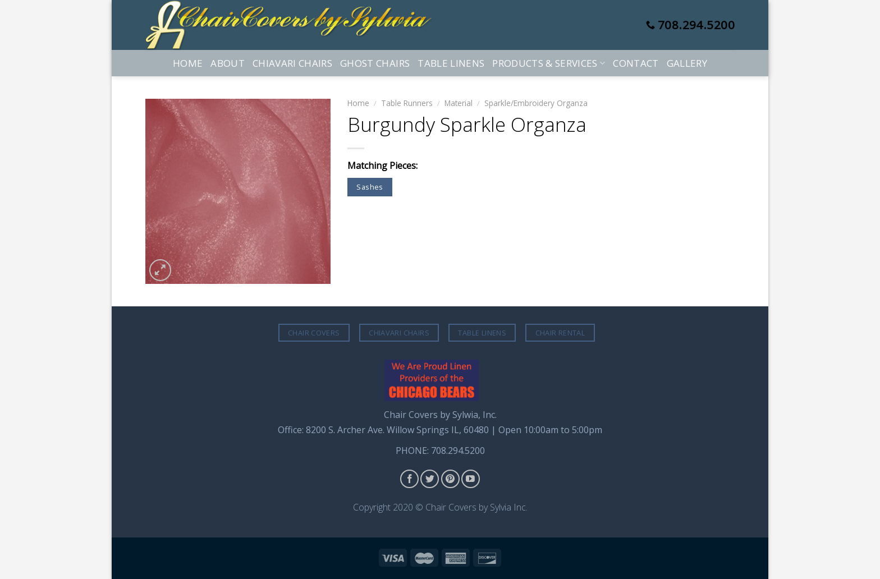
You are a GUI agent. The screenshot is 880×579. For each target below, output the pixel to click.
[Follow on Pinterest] (450, 479)
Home (188, 63)
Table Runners (407, 103)
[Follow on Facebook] (409, 479)
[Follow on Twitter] (429, 479)
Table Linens (451, 63)
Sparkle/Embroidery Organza (536, 103)
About (227, 63)
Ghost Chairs (375, 63)
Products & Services (548, 63)
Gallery (687, 63)
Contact (635, 63)
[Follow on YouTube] (470, 479)
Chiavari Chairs (292, 63)
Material (458, 103)
